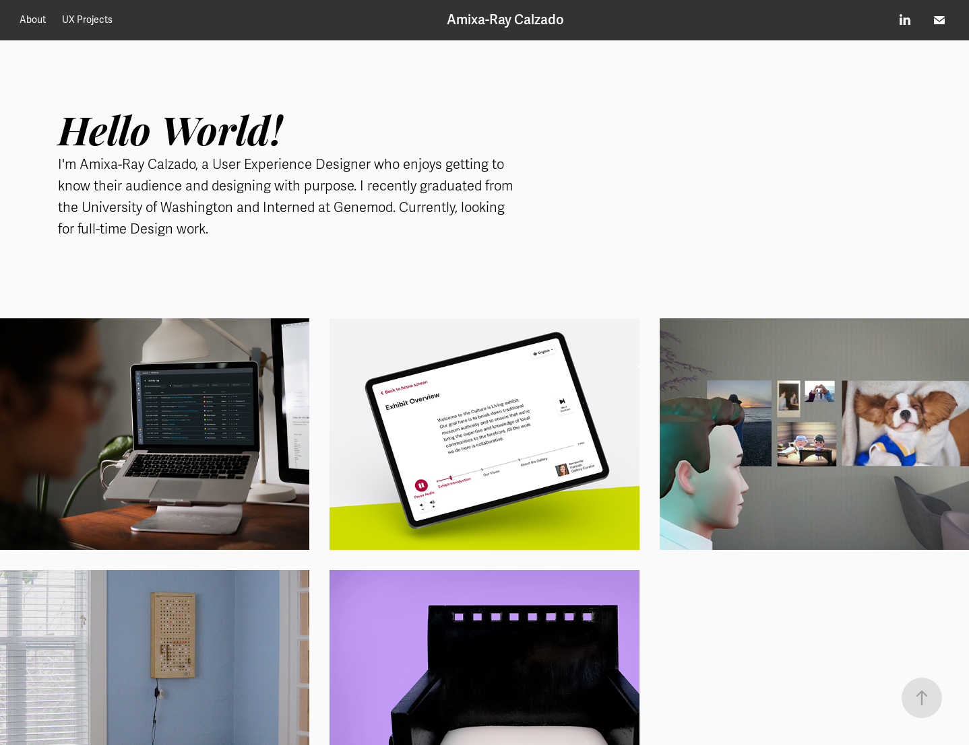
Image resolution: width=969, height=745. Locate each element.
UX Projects (87, 20)
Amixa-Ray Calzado (505, 19)
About (33, 20)
